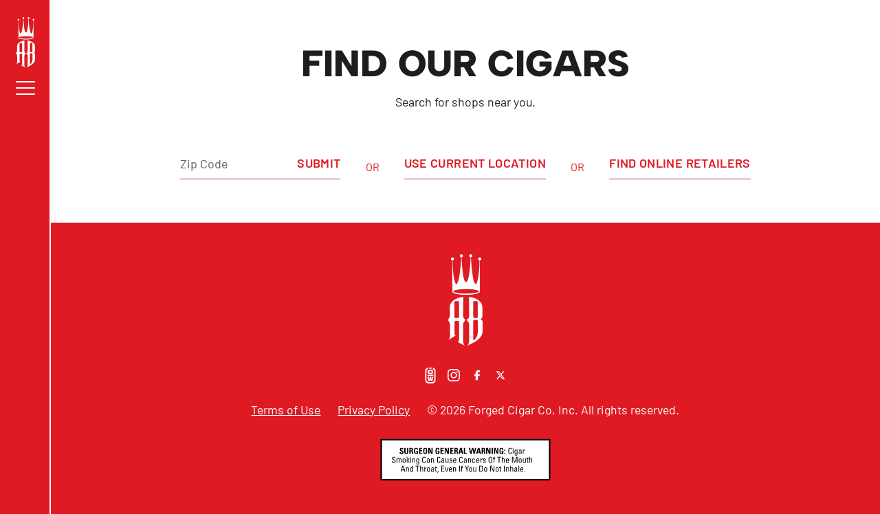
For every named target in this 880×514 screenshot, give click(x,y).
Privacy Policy (374, 409)
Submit (318, 162)
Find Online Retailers (680, 162)
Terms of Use (285, 409)
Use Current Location (475, 162)
